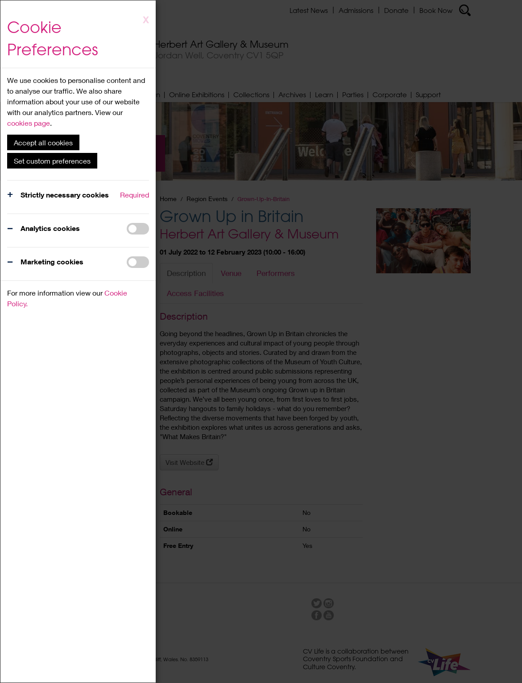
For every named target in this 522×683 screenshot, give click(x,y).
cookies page (28, 123)
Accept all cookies (43, 142)
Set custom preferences (52, 160)
